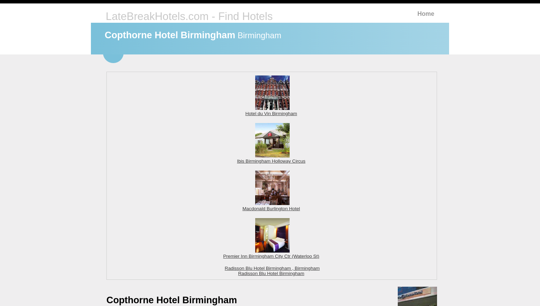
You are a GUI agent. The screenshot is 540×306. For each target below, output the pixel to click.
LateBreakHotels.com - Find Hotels (189, 16)
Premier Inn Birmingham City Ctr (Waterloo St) (271, 253)
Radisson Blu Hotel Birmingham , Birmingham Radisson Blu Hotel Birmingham (272, 271)
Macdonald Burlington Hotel (271, 206)
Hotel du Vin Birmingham (271, 111)
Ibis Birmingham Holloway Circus (271, 158)
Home (425, 13)
